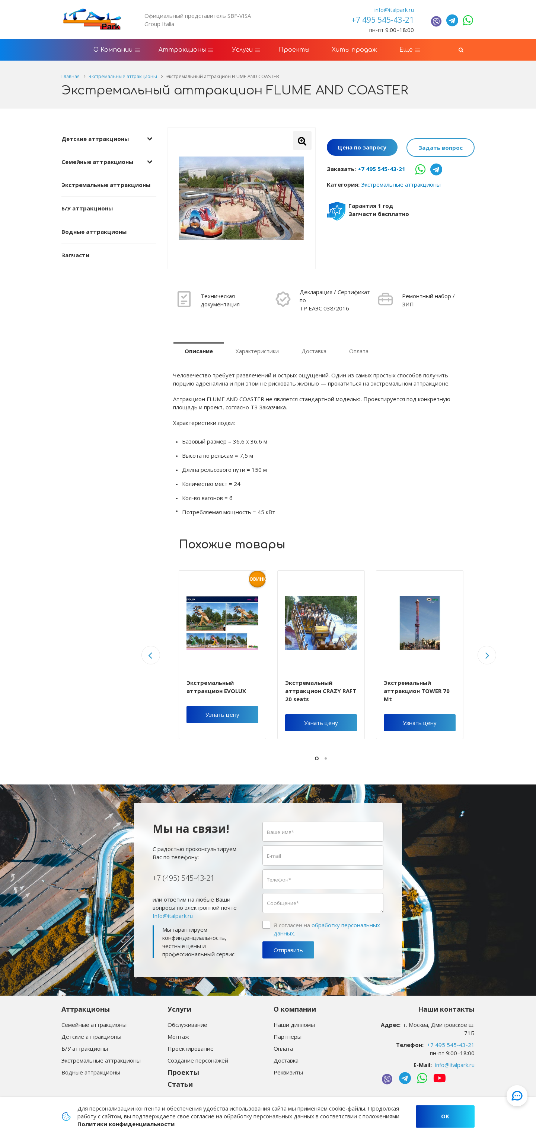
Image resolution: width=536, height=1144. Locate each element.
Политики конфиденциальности (126, 1124)
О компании (295, 1009)
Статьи (180, 1084)
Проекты (183, 1072)
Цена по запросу (362, 147)
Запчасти (75, 255)
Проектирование (191, 1048)
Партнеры (288, 1036)
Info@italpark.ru (173, 915)
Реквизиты (288, 1072)
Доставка (314, 351)
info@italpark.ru (394, 9)
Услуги (179, 1009)
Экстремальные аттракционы (105, 184)
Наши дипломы (294, 1024)
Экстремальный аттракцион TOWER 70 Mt (417, 691)
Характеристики (257, 351)
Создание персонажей (198, 1060)
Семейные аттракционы (97, 161)
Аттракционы (85, 1009)
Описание (199, 351)
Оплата (358, 351)
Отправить (288, 950)
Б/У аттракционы (87, 208)
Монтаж (178, 1036)
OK (445, 1116)
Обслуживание (187, 1024)
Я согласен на (327, 929)
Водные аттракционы (94, 231)
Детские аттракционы (95, 138)
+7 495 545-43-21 (381, 169)
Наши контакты (446, 1009)
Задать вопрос (440, 147)
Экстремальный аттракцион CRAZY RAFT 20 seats (320, 691)
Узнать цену (222, 714)
